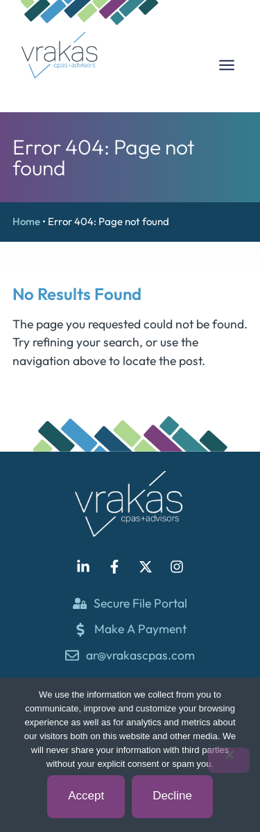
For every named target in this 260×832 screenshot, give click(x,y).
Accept (86, 795)
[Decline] (229, 760)
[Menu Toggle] (226, 65)
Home (26, 221)
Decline (172, 795)
